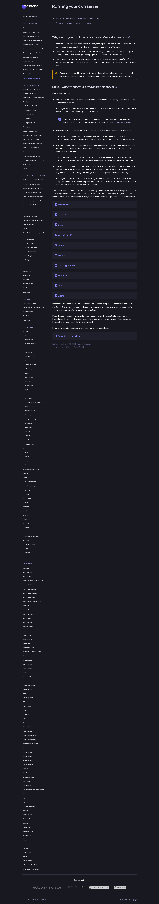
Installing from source (30, 93)
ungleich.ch (61, 245)
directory (28, 490)
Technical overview (30, 216)
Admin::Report (28, 618)
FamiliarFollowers (29, 681)
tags (26, 390)
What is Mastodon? (30, 17)
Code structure (28, 224)
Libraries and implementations (33, 197)
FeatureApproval (29, 685)
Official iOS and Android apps (33, 74)
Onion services (30, 114)
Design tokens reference (33, 260)
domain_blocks (30, 344)
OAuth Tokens (28, 312)
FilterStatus (27, 706)
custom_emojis (30, 486)
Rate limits (27, 320)
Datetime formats (29, 303)
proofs (25, 515)
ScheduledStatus (29, 806)
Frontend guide (28, 239)
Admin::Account (29, 576)
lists (26, 549)
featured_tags (30, 356)
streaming (28, 557)
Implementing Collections (32, 205)
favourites (28, 352)
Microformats (28, 284)
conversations (30, 544)
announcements (30, 482)
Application (27, 635)
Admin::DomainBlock (30, 597)
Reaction (26, 781)
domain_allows (30, 411)
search (25, 519)
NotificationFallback (30, 735)
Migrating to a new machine (33, 144)
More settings (28, 61)
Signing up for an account (32, 28)
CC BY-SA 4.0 (35, 900)
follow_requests (30, 365)
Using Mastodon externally (32, 65)
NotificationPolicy (29, 739)
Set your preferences (30, 57)
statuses (26, 523)
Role (24, 798)
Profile (25, 769)
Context (26, 656)
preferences (29, 377)
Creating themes (31, 256)
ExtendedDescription (30, 677)
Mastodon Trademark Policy (121, 122)
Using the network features (32, 40)
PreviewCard (27, 756)
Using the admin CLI (30, 131)
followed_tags (30, 369)
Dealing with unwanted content (34, 49)
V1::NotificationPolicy (30, 865)
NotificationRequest (30, 744)
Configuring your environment (33, 98)
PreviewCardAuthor (30, 760)
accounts (26, 331)
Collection (27, 643)
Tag (24, 840)
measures (28, 427)
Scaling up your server (31, 148)
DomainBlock (27, 668)
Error (25, 673)
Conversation (28, 660)
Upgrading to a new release (32, 135)
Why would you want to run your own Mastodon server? (78, 18)
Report (25, 794)
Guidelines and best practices (33, 307)
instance (26, 477)
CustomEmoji (28, 664)
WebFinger (26, 275)
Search (25, 810)
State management (32, 247)
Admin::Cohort (28, 585)
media (27, 528)
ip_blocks (28, 423)
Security (26, 279)
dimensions (29, 406)
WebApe (60, 295)
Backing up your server (31, 139)
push (26, 503)
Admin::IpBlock (28, 610)
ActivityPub (27, 271)
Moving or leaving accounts (33, 70)
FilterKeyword (28, 698)
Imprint (43, 900)
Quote (25, 773)
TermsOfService (29, 844)
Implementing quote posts (32, 201)
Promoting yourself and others (34, 53)
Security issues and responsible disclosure (34, 234)
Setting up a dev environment (33, 220)
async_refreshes (29, 461)
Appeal (25, 631)
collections (27, 465)
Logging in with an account (32, 192)
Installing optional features (32, 106)
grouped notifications (31, 469)
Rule (24, 802)
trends (27, 440)
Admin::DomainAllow (30, 593)
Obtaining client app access (33, 188)
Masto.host (61, 204)
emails (27, 452)
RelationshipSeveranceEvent (33, 790)
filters (27, 360)
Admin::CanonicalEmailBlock (33, 581)
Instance (26, 714)
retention (28, 436)
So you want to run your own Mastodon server (74, 23)
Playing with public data (31, 184)
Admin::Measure (28, 614)
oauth (27, 457)
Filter (25, 693)
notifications (27, 498)
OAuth (25, 288)
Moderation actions (30, 152)
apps (25, 448)
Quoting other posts (30, 45)
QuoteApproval (28, 777)
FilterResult (27, 702)
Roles (25, 169)
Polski (81, 347)
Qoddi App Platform (65, 265)
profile (25, 511)
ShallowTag (27, 819)
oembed (26, 507)
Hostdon (60, 214)
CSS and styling (30, 252)
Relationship (27, 785)
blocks (27, 335)
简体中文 (69, 347)
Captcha (28, 118)
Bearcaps (26, 292)
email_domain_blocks (32, 419)
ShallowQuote (28, 815)
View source (26, 900)
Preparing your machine (31, 89)
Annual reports (28, 444)
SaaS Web (60, 275)
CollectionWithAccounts (32, 652)
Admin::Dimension (29, 589)
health (25, 473)
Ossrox (59, 225)
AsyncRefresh (28, 639)
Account (26, 568)
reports (27, 381)
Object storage (30, 110)
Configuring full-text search (33, 102)
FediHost (60, 255)
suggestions (29, 386)
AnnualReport (28, 627)
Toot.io (59, 285)
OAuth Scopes (28, 316)
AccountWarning (29, 572)
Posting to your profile (31, 36)
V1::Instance (27, 861)
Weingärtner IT (63, 235)
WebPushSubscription (31, 869)
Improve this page (84, 344)
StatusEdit (27, 827)
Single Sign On (30, 123)
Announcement (28, 622)
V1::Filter (26, 856)
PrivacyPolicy (28, 765)
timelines (26, 540)
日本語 (76, 347)
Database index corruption (34, 160)
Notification (27, 731)
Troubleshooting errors (31, 156)
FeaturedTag (27, 689)
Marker (25, 723)
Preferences (27, 752)
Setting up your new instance (33, 127)
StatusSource (28, 831)
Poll (24, 748)
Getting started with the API (33, 180)
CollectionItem (28, 647)
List (24, 719)
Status (25, 823)
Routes (25, 229)
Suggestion (27, 836)
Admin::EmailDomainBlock (32, 602)
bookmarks (29, 340)
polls (26, 532)
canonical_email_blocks (33, 402)
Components (29, 243)
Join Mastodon (125, 900)
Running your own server (32, 78)
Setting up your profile (31, 32)
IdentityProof (28, 710)
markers (27, 553)
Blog (132, 900)
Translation (27, 852)
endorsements (30, 348)
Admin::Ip (26, 606)
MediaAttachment (29, 727)
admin (25, 394)
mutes (27, 373)
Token (25, 848)
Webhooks (27, 164)
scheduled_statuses (32, 536)
